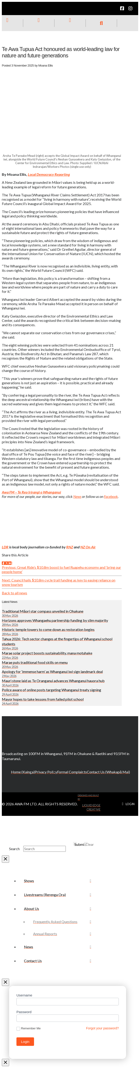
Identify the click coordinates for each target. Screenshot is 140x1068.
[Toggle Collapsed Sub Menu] (57, 909)
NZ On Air (88, 547)
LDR (5, 547)
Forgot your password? (102, 1028)
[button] (101, 23)
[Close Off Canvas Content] (5, 982)
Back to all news (14, 593)
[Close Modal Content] (5, 859)
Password (24, 1012)
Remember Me (28, 1029)
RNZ (69, 547)
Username (24, 995)
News (77, 496)
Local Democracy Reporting (49, 174)
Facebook (111, 496)
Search (14, 848)
